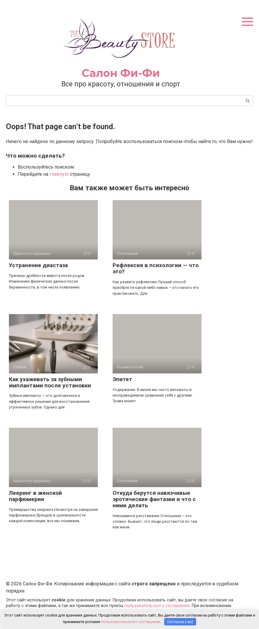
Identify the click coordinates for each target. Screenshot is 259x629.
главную (59, 174)
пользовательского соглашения (157, 605)
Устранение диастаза (38, 265)
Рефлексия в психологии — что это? (156, 268)
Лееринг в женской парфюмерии (35, 496)
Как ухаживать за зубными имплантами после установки (50, 382)
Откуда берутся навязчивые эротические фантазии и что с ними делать (154, 499)
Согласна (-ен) (180, 622)
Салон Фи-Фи (121, 73)
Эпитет (122, 379)
